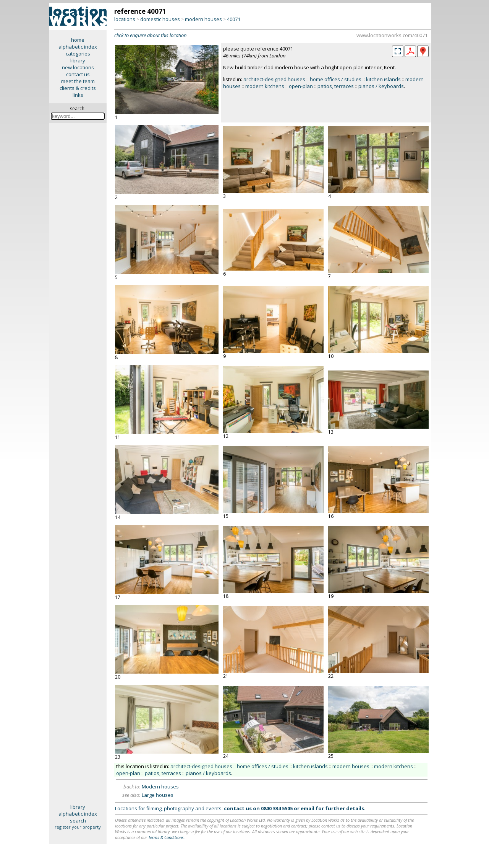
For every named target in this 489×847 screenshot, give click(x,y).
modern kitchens (264, 86)
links (78, 94)
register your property (78, 827)
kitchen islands (383, 79)
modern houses (203, 19)
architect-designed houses (274, 79)
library (77, 60)
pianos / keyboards (381, 86)
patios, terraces (335, 86)
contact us (78, 74)
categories (78, 53)
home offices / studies (335, 79)
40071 (233, 19)
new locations (78, 67)
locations (124, 19)
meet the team (78, 81)
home (77, 39)
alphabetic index (77, 46)
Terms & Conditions (166, 837)
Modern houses (160, 786)
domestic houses (160, 19)
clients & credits (78, 88)
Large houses (157, 795)
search (78, 820)
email (307, 808)
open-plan (301, 86)
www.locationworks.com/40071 (391, 35)
